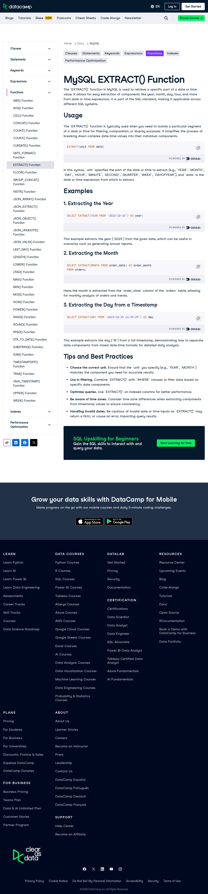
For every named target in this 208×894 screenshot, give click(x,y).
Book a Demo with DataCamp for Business (177, 631)
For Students (12, 730)
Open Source (169, 612)
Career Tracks (14, 604)
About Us (62, 721)
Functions (154, 53)
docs (80, 43)
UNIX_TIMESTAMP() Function (26, 383)
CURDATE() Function (26, 145)
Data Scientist (118, 617)
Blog (162, 579)
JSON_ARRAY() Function (29, 199)
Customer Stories (16, 817)
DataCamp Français (70, 805)
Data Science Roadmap (21, 629)
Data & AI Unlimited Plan (22, 808)
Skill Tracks (12, 612)
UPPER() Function (25, 393)
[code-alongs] (110, 18)
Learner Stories (66, 730)
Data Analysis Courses (72, 663)
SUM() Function (23, 354)
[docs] (44, 18)
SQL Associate (118, 642)
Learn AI (9, 571)
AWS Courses (65, 621)
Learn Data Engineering (21, 587)
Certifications (117, 609)
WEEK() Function (24, 400)
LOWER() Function (25, 264)
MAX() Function (23, 279)
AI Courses (63, 654)
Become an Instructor (71, 746)
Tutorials (165, 596)
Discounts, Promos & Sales (23, 754)
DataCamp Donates (18, 771)
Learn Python (13, 562)
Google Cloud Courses (72, 629)
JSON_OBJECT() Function (24, 220)
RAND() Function (24, 317)
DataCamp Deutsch (70, 796)
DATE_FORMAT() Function (24, 155)
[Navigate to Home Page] (17, 6)
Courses (9, 621)
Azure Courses (66, 612)
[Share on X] (33, 442)
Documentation (119, 587)
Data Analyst (117, 625)
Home (68, 43)
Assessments (13, 596)
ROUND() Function (25, 324)
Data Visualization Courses (76, 671)
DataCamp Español (70, 780)
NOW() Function (24, 302)
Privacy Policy (34, 881)
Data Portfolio (170, 641)
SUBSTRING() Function (28, 347)
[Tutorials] (24, 18)
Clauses (71, 53)
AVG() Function (23, 108)
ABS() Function (23, 100)
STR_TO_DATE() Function (30, 339)
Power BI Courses (68, 587)
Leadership (63, 763)
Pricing (112, 571)
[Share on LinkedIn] (16, 442)
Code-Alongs (169, 587)
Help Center (64, 826)
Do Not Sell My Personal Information (97, 881)
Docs (163, 604)
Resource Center (172, 562)
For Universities (14, 746)
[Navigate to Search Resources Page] (166, 18)
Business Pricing (15, 792)
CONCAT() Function (26, 123)
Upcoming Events (172, 571)
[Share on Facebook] (24, 442)
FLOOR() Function (25, 172)
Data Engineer (118, 634)
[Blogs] (9, 18)
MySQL (94, 43)
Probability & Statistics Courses (72, 698)
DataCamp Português (72, 788)
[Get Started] (193, 6)
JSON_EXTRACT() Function (25, 209)
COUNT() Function (25, 130)
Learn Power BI (14, 579)
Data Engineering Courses (75, 688)
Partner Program (16, 825)
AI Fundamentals (120, 679)
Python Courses (67, 562)
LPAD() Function (24, 272)
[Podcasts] (64, 18)
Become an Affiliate (70, 834)
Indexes (173, 53)
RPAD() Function (24, 332)
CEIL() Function (23, 115)
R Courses (63, 571)
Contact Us (64, 771)
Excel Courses (66, 646)
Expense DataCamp (18, 763)
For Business (12, 738)
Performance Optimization (85, 60)
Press (59, 754)
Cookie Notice (58, 881)
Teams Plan (12, 800)
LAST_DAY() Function (27, 249)
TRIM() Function (23, 373)
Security (113, 579)
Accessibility (134, 881)
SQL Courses (65, 579)
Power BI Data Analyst (124, 650)
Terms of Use (172, 881)
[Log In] (172, 6)
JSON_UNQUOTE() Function (25, 232)
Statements (91, 53)
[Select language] (155, 6)
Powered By (185, 158)
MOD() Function (23, 294)
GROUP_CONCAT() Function (26, 182)
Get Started (116, 562)
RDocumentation (172, 621)
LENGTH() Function (26, 257)
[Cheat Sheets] (86, 18)
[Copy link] (7, 442)
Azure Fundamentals (123, 671)
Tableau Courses (68, 596)
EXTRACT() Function (26, 165)
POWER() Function (25, 309)
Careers (61, 738)
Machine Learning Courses (75, 679)
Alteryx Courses (67, 604)
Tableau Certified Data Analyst (125, 661)
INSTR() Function (24, 191)
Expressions (134, 53)
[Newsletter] (133, 18)
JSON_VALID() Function (29, 242)
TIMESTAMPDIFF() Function (25, 364)
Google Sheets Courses (73, 637)
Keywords (112, 53)
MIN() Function (23, 287)
